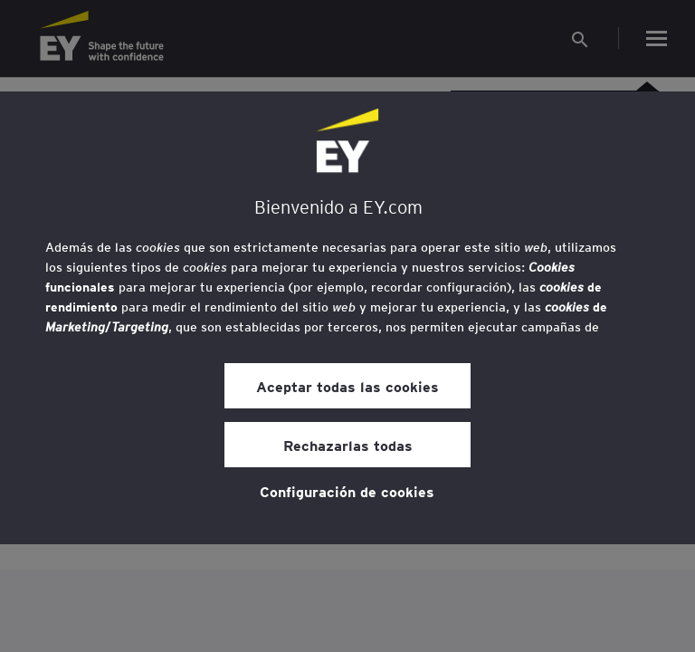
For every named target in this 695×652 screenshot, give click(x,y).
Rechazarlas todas (348, 445)
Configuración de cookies (347, 491)
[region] (347, 317)
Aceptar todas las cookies (347, 386)
